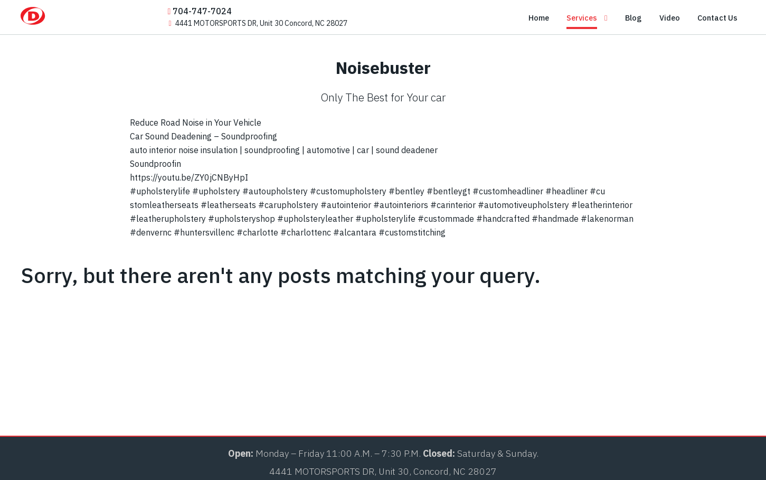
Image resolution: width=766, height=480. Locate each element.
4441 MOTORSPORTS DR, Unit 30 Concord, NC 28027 (258, 23)
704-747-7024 (200, 11)
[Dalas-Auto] (60, 20)
